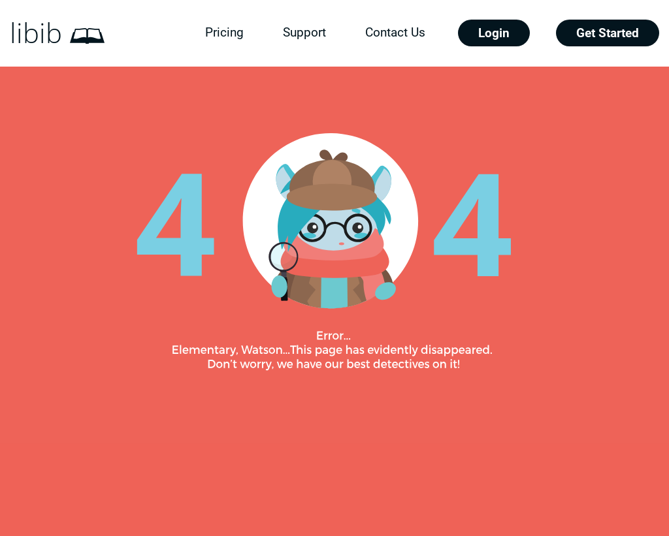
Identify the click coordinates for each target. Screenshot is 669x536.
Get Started (607, 32)
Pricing (224, 32)
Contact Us (395, 32)
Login (494, 32)
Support (304, 32)
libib (36, 33)
